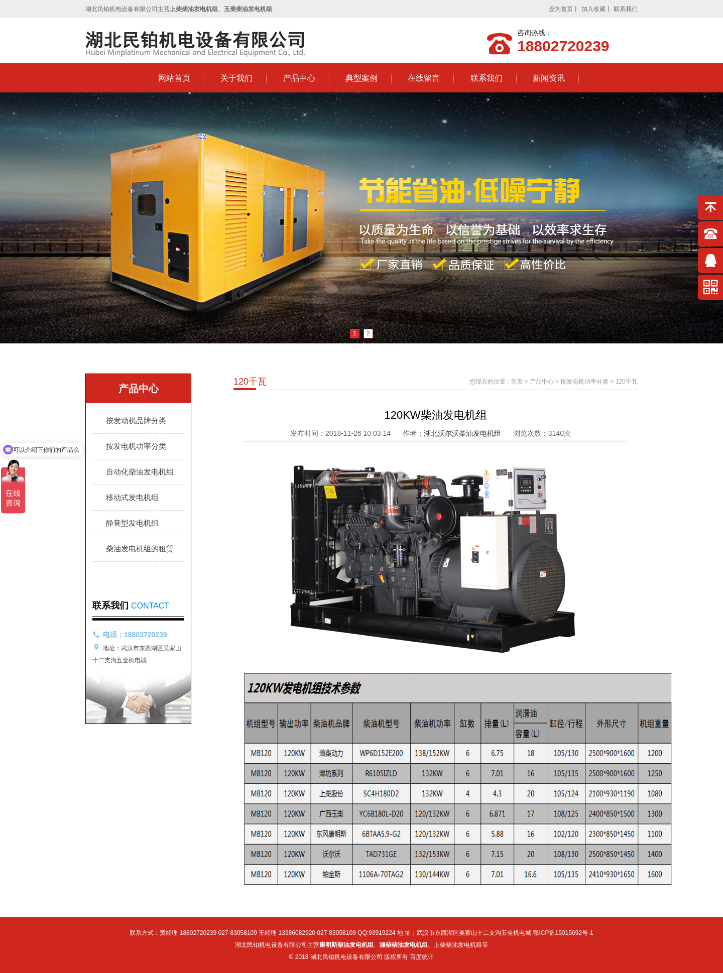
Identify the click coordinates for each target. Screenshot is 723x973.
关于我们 (236, 78)
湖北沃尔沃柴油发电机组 (462, 433)
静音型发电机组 (132, 523)
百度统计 (422, 956)
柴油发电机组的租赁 (140, 548)
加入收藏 (593, 9)
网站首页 (174, 78)
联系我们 (626, 9)
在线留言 (424, 78)
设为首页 (561, 9)
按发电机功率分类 (136, 446)
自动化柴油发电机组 (140, 471)
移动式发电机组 (132, 497)
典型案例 (361, 78)
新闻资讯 (549, 78)
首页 (517, 381)
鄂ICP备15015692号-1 (563, 932)
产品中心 (299, 78)
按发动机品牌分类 (136, 420)
